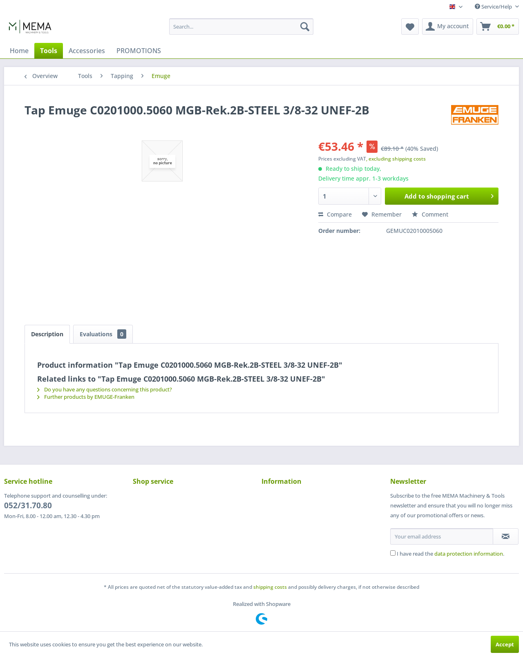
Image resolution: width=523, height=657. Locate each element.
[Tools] (48, 50)
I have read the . (450, 553)
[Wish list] (410, 26)
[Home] (19, 50)
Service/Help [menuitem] (494, 6)
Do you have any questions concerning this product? (104, 389)
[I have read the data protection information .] (393, 553)
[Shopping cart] (497, 26)
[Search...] (241, 26)
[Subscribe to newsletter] (506, 536)
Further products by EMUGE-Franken (85, 396)
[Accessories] (87, 50)
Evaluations (103, 334)
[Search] (304, 26)
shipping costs (270, 586)
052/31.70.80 (28, 505)
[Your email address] (441, 536)
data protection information (468, 553)
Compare (335, 214)
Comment (430, 214)
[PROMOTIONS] (139, 50)
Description (47, 334)
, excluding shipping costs (396, 158)
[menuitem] (241, 26)
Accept (505, 644)
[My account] (447, 26)
